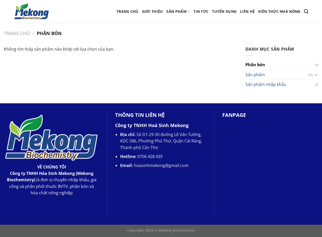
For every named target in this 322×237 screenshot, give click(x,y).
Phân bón (255, 64)
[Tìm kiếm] (306, 11)
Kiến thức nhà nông (279, 11)
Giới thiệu (152, 11)
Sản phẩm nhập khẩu (265, 84)
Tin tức (200, 11)
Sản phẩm (178, 11)
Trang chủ (128, 11)
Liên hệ (247, 11)
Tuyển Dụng (224, 11)
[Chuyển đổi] (316, 75)
